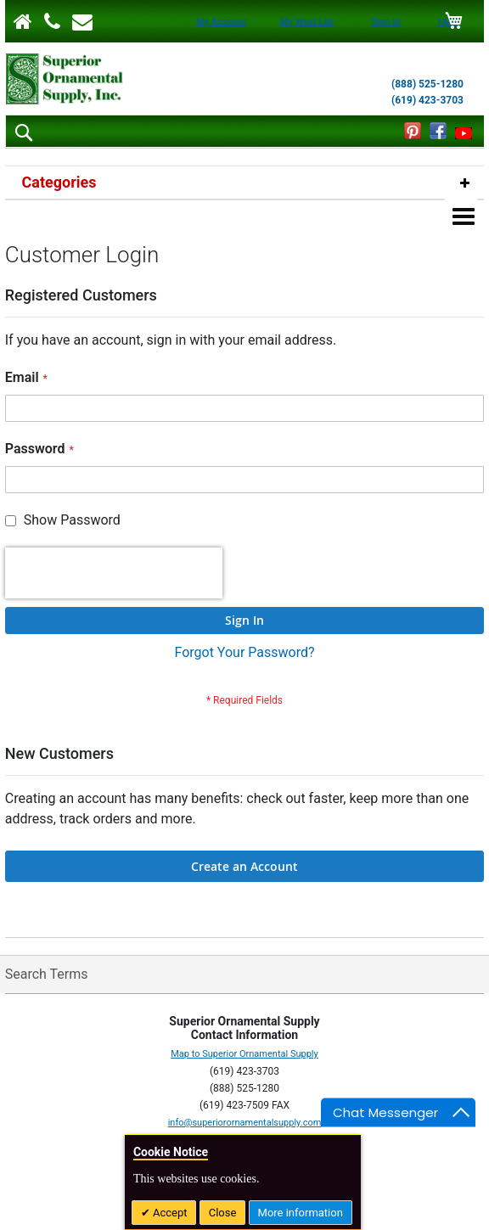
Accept (169, 1212)
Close (223, 1212)
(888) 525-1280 (427, 84)
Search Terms (46, 915)
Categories (59, 182)
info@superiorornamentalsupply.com (245, 1063)
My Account (221, 21)
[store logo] (64, 79)
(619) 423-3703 (427, 100)
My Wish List (307, 21)
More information (300, 1212)
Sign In (385, 21)
